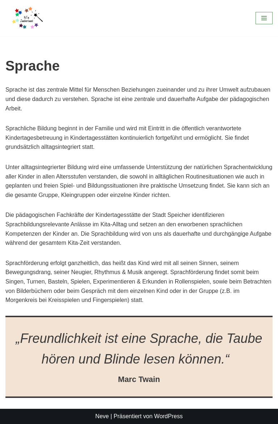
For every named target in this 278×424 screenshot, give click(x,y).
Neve (102, 416)
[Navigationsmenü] (264, 18)
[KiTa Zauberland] (27, 18)
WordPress (168, 416)
